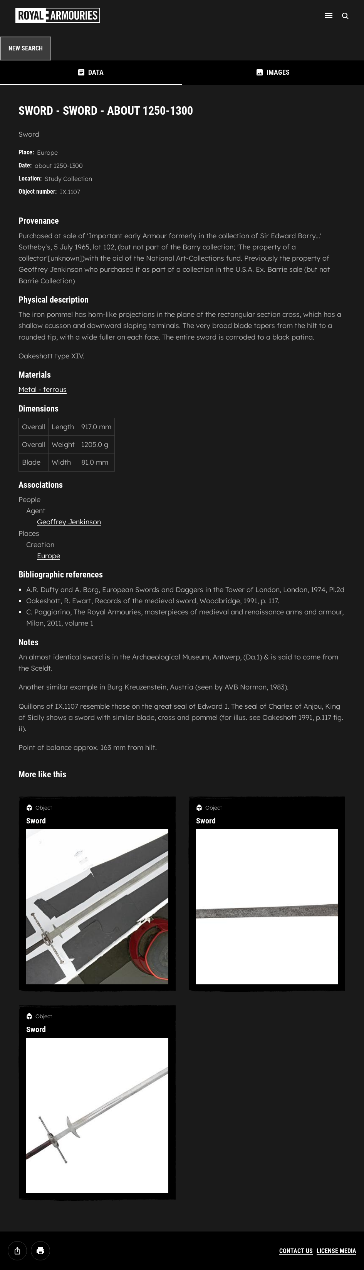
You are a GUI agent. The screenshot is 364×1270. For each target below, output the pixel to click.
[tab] (91, 72)
